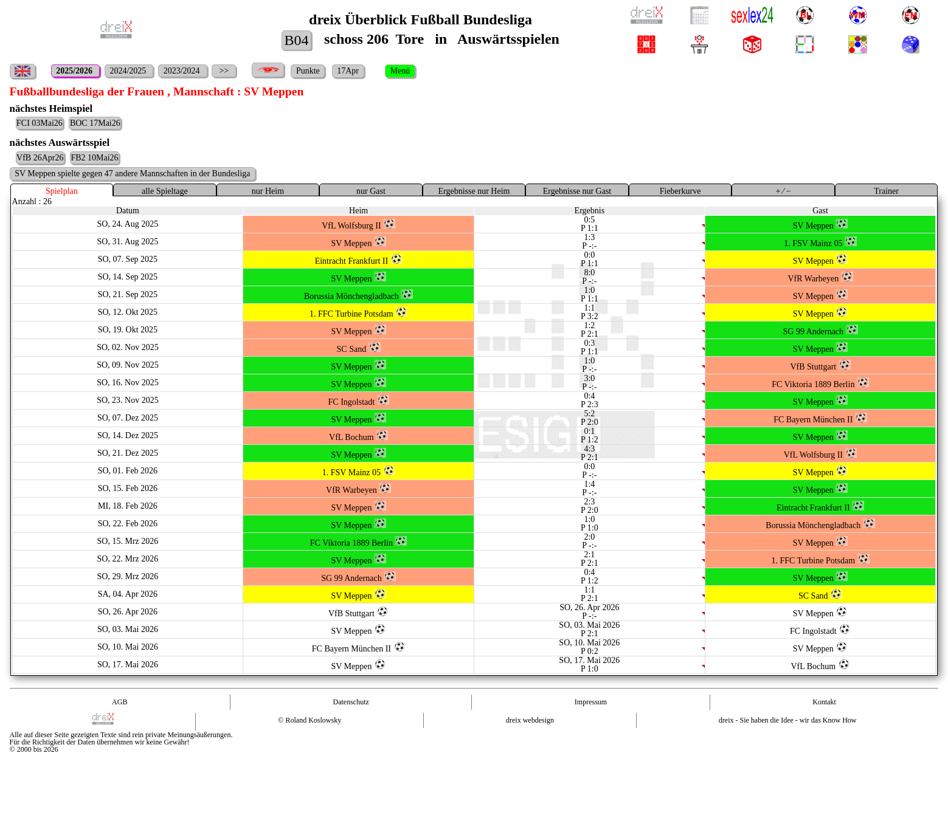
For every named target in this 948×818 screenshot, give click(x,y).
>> (224, 70)
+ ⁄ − (783, 191)
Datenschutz (350, 702)
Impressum (591, 702)
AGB (119, 702)
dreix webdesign (530, 720)
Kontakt (824, 702)
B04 (296, 40)
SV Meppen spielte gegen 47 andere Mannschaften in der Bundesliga (132, 173)
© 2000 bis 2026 (34, 749)
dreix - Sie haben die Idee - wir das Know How (788, 720)
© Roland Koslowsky (309, 720)
